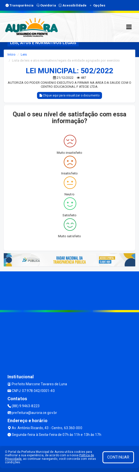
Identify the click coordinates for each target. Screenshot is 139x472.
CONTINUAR (118, 457)
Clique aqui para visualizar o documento (70, 95)
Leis (24, 54)
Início (12, 54)
